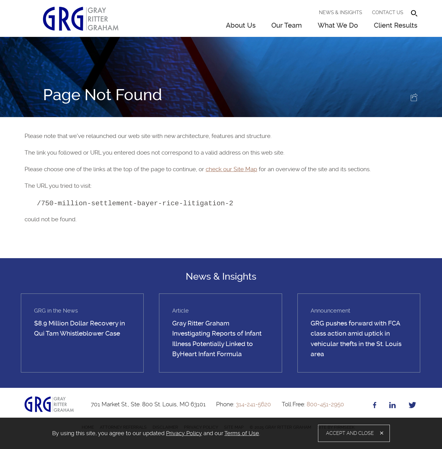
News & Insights (340, 12)
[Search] (414, 13)
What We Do (338, 25)
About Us (241, 25)
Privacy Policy (184, 433)
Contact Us (387, 12)
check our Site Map (231, 169)
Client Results (395, 25)
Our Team (286, 25)
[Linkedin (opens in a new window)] (392, 406)
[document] (162, 433)
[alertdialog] (221, 433)
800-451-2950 (313, 404)
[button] (414, 99)
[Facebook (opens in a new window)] (375, 406)
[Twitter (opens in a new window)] (412, 406)
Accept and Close (350, 433)
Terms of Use (241, 433)
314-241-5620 (243, 404)
